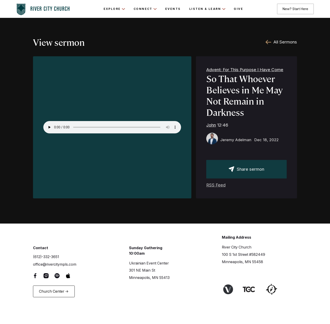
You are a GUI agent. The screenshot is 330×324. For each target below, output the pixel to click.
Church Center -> (54, 291)
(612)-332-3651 (46, 257)
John (211, 125)
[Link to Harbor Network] (275, 289)
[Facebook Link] (38, 275)
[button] (114, 9)
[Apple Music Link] (71, 275)
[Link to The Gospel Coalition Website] (252, 289)
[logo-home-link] (43, 8)
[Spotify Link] (60, 275)
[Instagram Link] (49, 275)
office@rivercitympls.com (54, 264)
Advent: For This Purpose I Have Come (244, 69)
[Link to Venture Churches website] (231, 289)
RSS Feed (216, 185)
